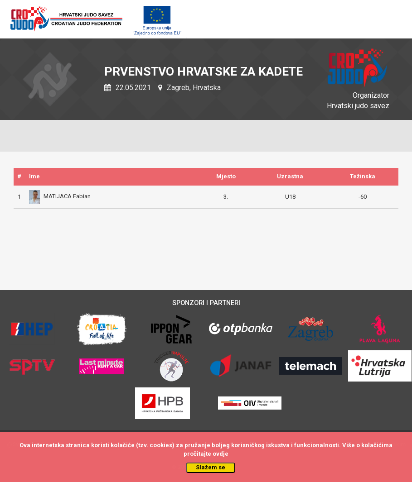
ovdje (220, 453)
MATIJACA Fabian (60, 196)
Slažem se (210, 467)
